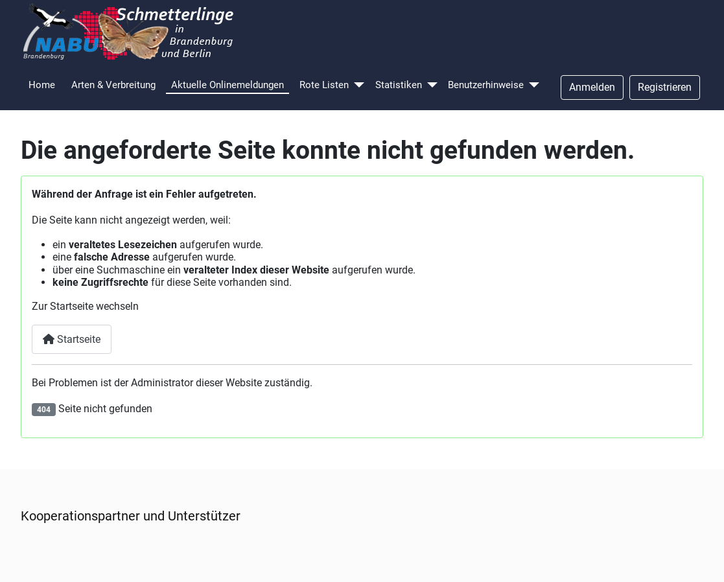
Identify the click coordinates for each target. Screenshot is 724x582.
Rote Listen (324, 85)
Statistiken (398, 85)
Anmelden (592, 87)
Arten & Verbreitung (113, 85)
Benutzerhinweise (486, 85)
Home (42, 85)
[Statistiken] (432, 85)
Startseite (71, 339)
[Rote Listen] (359, 85)
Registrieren (665, 87)
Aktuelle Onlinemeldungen (227, 85)
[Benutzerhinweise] (534, 85)
